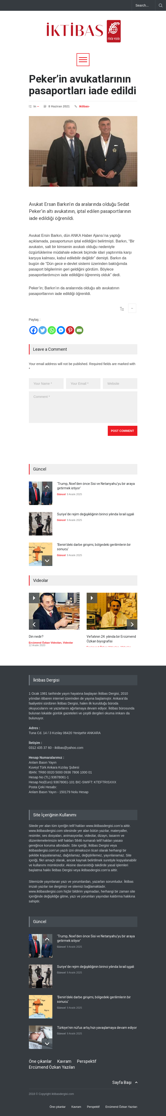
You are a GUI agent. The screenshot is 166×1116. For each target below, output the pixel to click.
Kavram (64, 1061)
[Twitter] (43, 330)
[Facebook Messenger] (61, 330)
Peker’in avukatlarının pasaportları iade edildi (82, 85)
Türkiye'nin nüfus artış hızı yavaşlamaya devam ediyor (97, 1027)
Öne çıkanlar (40, 1061)
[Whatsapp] (52, 330)
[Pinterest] (70, 330)
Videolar (68, 642)
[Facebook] (33, 330)
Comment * (83, 407)
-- (38, 106)
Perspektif (87, 1061)
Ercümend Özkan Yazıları (52, 1067)
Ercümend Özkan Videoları (45, 642)
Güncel (61, 494)
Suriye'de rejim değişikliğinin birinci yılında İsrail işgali (95, 514)
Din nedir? (36, 636)
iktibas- (84, 106)
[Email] (79, 330)
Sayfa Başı (121, 1082)
